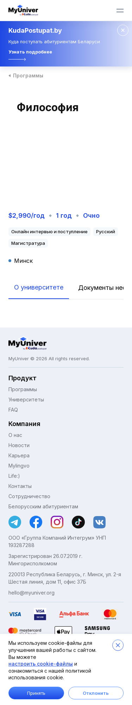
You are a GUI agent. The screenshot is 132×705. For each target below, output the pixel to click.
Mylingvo (19, 466)
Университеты (26, 399)
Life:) (14, 476)
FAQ (13, 410)
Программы (28, 75)
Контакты (20, 486)
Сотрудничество (29, 496)
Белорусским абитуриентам (43, 506)
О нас (15, 435)
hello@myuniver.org (31, 593)
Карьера (19, 455)
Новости (19, 445)
